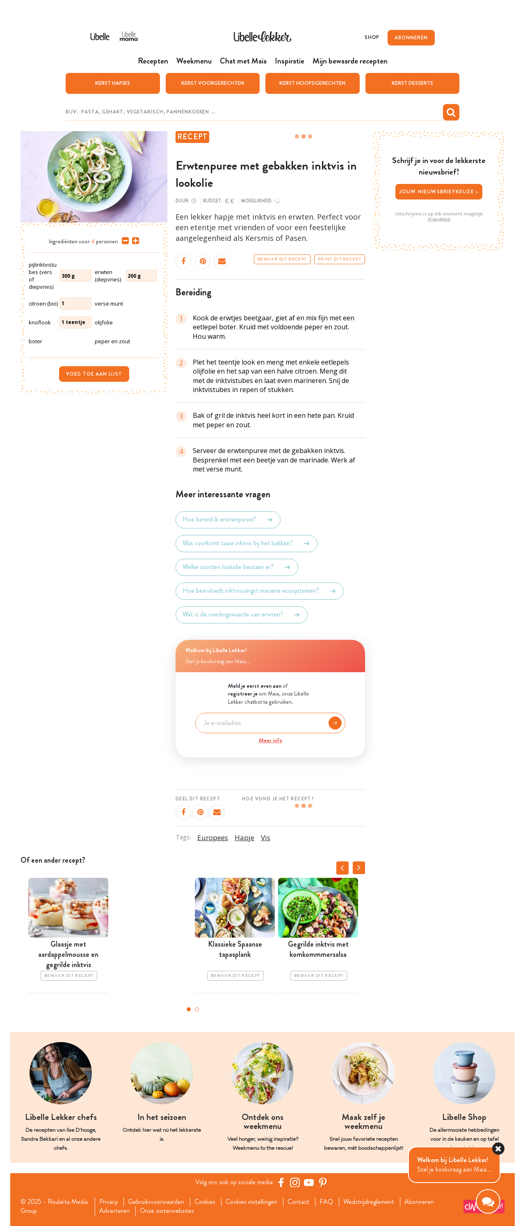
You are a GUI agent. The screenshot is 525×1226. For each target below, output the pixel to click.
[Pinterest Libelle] (323, 1182)
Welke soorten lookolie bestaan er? (237, 567)
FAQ (326, 1201)
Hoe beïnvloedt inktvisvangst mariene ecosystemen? (260, 591)
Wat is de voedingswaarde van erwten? (242, 615)
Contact (298, 1201)
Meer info (270, 740)
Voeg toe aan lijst (94, 374)
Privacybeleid (439, 219)
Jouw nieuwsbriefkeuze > (439, 191)
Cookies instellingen (251, 1201)
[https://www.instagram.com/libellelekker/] (295, 1182)
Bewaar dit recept (282, 259)
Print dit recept (339, 259)
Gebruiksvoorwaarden (156, 1201)
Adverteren (114, 1210)
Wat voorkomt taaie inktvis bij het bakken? (246, 543)
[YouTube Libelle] (309, 1182)
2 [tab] (197, 1009)
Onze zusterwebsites (167, 1210)
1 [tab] (189, 1009)
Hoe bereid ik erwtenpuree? (228, 520)
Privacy (108, 1201)
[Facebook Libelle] (281, 1182)
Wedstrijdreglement (368, 1201)
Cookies (204, 1201)
